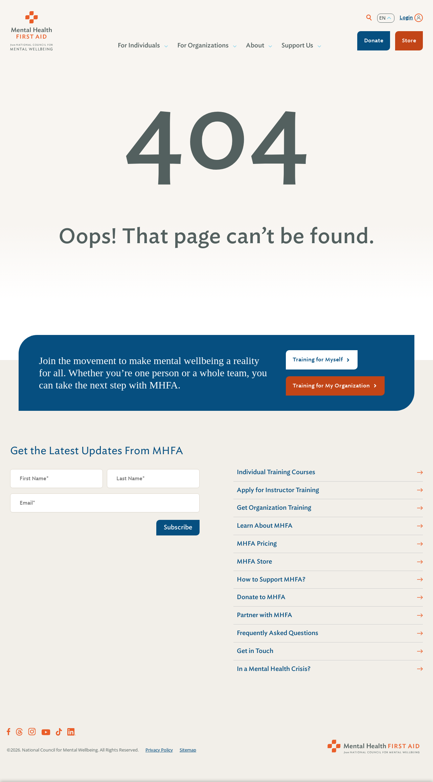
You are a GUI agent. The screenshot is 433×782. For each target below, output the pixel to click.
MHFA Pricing (257, 544)
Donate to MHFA (261, 597)
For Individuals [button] (139, 45)
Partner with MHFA (264, 615)
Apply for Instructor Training (278, 490)
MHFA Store (254, 561)
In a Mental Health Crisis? (274, 669)
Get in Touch (255, 651)
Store (409, 40)
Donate (373, 40)
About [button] (255, 45)
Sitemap (188, 750)
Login (406, 17)
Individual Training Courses (276, 472)
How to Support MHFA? (271, 579)
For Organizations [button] (203, 45)
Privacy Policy (159, 750)
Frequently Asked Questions (277, 633)
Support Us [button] (297, 45)
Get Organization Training (274, 508)
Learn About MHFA (265, 526)
